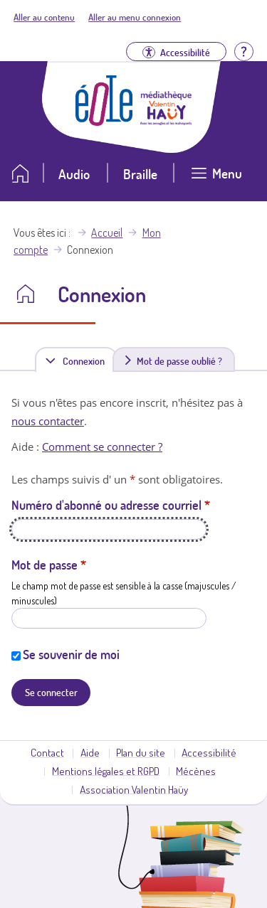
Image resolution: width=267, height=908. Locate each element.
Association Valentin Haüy (134, 789)
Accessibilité (209, 752)
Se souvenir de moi (71, 654)
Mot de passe (48, 564)
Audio (74, 174)
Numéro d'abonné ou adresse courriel (110, 505)
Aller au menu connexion (134, 17)
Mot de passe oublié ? (179, 360)
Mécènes (196, 771)
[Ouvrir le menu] (216, 179)
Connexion (86, 360)
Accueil (106, 232)
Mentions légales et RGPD (105, 771)
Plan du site (140, 752)
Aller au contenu (44, 17)
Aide (90, 752)
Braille (140, 174)
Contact (47, 752)
